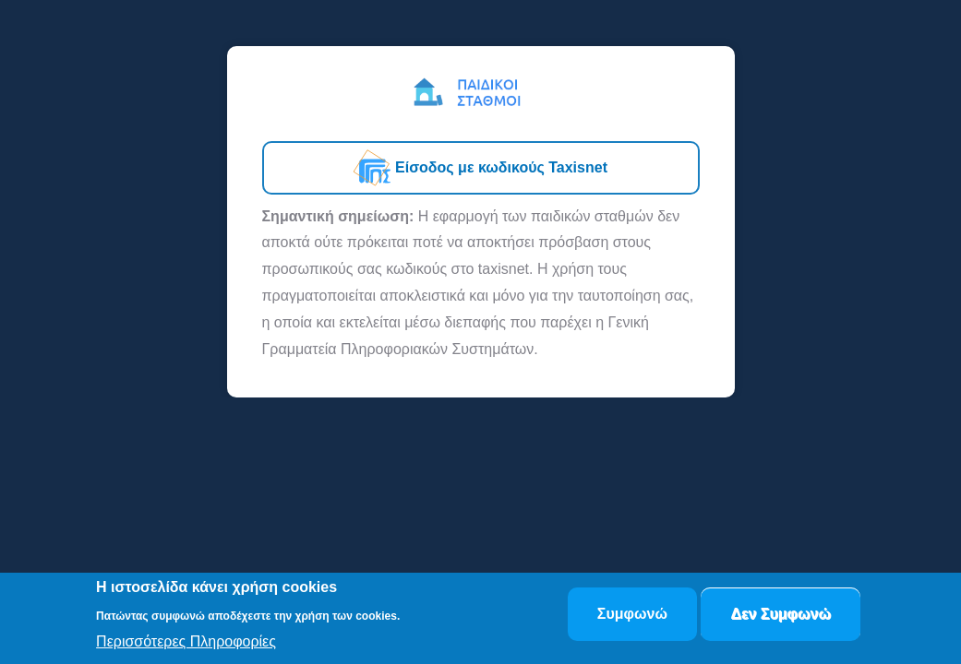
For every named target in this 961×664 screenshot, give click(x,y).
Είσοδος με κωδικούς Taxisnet (480, 167)
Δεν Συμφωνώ (780, 615)
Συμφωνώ (632, 615)
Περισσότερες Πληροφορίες (186, 643)
